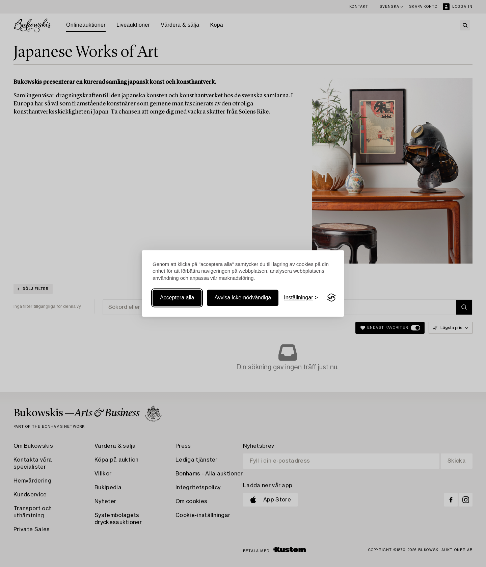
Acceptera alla (177, 297)
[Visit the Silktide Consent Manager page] (331, 298)
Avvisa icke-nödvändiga (242, 297)
